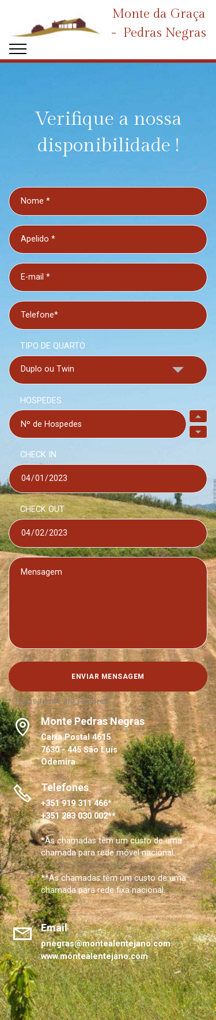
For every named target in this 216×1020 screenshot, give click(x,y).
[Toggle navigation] (18, 49)
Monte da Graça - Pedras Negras (158, 23)
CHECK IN (38, 455)
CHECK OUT (42, 509)
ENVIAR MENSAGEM (108, 677)
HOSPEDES (41, 401)
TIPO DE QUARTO (52, 346)
